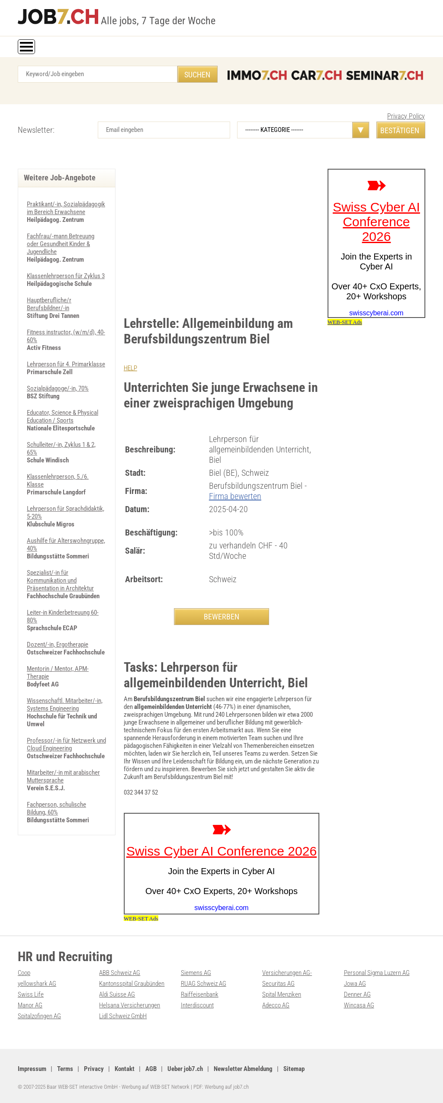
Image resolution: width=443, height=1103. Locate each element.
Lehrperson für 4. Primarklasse (66, 364)
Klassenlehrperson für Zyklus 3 (66, 276)
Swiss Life (31, 994)
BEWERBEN (221, 616)
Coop (24, 973)
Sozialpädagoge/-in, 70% (58, 388)
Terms (65, 1069)
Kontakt (125, 1069)
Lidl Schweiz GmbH (123, 1016)
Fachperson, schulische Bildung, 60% (56, 808)
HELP (130, 368)
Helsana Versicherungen (129, 1005)
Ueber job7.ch (185, 1069)
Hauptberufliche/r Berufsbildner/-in (49, 304)
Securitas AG (278, 984)
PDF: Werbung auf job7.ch (221, 1087)
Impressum (32, 1069)
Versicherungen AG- (287, 973)
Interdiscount (197, 1005)
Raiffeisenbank (199, 994)
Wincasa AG (359, 1005)
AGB (151, 1069)
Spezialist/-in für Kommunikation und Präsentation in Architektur (60, 580)
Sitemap (294, 1069)
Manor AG (30, 1005)
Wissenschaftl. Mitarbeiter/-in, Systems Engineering (65, 704)
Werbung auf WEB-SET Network (155, 1087)
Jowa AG (355, 984)
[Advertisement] (221, 233)
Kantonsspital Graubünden (131, 984)
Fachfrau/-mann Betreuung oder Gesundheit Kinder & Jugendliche (60, 244)
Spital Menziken (281, 994)
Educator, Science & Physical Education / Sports (62, 416)
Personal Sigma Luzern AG (377, 973)
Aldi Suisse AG (117, 994)
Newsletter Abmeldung (243, 1069)
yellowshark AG (37, 984)
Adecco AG (275, 1005)
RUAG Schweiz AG (203, 984)
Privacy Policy (406, 116)
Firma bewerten (235, 496)
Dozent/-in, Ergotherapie (57, 644)
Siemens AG (196, 973)
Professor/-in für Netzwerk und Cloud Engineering (66, 744)
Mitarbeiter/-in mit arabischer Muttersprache (63, 776)
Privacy (94, 1069)
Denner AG (357, 994)
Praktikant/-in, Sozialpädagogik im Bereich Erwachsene (66, 208)
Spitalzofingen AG (39, 1016)
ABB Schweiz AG (119, 973)
